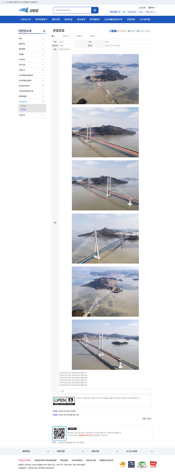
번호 (55, 42)
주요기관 (22, 65)
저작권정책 (64, 460)
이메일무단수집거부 (106, 460)
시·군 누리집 (139, 451)
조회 (90, 42)
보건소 (141, 12)
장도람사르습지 (24, 86)
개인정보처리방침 (24, 460)
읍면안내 (22, 44)
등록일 (90, 46)
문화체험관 (23, 96)
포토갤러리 (23, 102)
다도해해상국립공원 (26, 75)
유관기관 (105, 451)
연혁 (20, 38)
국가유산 (22, 59)
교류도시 (22, 70)
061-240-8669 (78, 443)
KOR (152, 8)
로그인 (142, 8)
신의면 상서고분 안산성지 (67, 411)
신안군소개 (65, 36)
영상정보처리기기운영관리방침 (45, 460)
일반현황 (22, 49)
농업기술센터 (132, 12)
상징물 (21, 54)
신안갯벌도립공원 (25, 81)
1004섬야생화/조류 (26, 91)
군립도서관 (149, 12)
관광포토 (23, 109)
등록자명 (55, 46)
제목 (55, 49)
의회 (124, 12)
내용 (55, 223)
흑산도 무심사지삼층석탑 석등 (69, 415)
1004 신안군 (28, 10)
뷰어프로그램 (91, 460)
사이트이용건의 (77, 460)
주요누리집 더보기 (155, 12)
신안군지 (22, 115)
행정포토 (23, 106)
